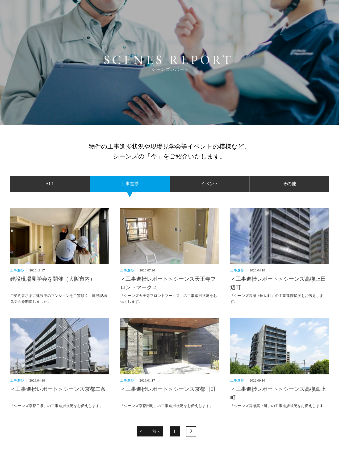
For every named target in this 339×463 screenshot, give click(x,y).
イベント (209, 183)
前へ (156, 431)
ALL (49, 183)
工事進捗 (130, 183)
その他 (289, 183)
